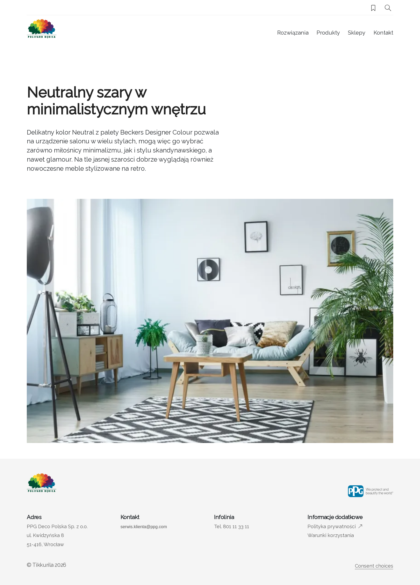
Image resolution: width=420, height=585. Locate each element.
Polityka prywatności (332, 526)
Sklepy (356, 32)
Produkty (328, 32)
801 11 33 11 (236, 526)
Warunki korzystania (331, 535)
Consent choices (374, 566)
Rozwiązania (293, 32)
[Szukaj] (388, 8)
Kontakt (383, 32)
